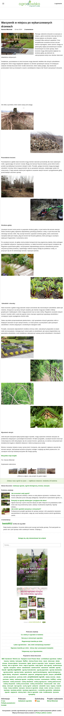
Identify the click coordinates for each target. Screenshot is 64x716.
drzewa (40, 486)
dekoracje (51, 661)
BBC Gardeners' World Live (11, 659)
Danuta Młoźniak (7, 29)
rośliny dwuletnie (27, 681)
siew (58, 684)
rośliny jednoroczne (54, 681)
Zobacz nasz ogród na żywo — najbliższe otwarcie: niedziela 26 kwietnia (32, 481)
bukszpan (19, 661)
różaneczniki (48, 684)
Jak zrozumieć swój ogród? (20, 493)
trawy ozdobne (13, 688)
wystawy (7, 690)
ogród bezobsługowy (40, 672)
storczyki (10, 686)
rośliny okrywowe (9, 684)
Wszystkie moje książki (9, 456)
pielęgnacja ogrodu (41, 674)
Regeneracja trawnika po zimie (32, 641)
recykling (30, 679)
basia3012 (7, 523)
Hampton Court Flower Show (30, 659)
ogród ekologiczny (31, 486)
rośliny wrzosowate (22, 684)
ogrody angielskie (14, 670)
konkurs (58, 663)
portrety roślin (22, 677)
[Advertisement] (32, 13)
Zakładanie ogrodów (25, 701)
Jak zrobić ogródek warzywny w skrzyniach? (26, 509)
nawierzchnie (35, 667)
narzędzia (12, 667)
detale (58, 661)
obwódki (52, 667)
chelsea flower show (35, 661)
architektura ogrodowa (48, 659)
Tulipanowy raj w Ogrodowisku (32, 651)
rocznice (37, 679)
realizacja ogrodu (18, 486)
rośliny (53, 679)
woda (46, 688)
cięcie (45, 661)
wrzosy (51, 688)
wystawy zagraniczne (29, 690)
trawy (5, 688)
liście (21, 665)
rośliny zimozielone (36, 684)
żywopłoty (31, 694)
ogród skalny (6, 674)
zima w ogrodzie (32, 692)
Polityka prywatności (8, 703)
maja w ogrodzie (28, 665)
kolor (46, 663)
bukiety (12, 661)
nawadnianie (26, 667)
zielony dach (22, 692)
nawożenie (44, 667)
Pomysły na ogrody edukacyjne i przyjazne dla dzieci (29, 500)
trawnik (58, 686)
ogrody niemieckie (55, 670)
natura (19, 667)
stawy (4, 686)
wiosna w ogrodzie (32, 688)
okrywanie (15, 674)
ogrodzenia (28, 672)
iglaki (29, 663)
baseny (6, 661)
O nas (3, 701)
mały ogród (39, 665)
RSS (37, 701)
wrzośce (57, 688)
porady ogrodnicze (10, 677)
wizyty (41, 688)
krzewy (4, 665)
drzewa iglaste (13, 663)
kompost (52, 663)
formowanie (22, 663)
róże (54, 684)
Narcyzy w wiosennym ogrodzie (32, 638)
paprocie (31, 674)
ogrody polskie (8, 672)
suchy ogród (27, 686)
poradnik (57, 674)
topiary (53, 686)
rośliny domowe (15, 681)
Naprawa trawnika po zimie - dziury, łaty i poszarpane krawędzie (32, 648)
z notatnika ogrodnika (45, 690)
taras (48, 686)
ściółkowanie (47, 692)
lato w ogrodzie (13, 665)
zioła (40, 692)
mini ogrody (48, 665)
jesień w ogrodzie (38, 663)
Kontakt (3, 705)
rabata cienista (50, 677)
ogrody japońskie (43, 670)
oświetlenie (23, 674)
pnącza (51, 674)
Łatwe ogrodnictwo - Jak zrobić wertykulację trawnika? (32, 645)
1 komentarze (28, 29)
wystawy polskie (16, 690)
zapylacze (14, 692)
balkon (59, 659)
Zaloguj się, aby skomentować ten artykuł (32, 538)
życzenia (56, 692)
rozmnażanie (45, 679)
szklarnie (35, 686)
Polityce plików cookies (44, 713)
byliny (25, 661)
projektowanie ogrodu (36, 677)
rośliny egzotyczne (40, 681)
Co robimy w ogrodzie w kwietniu (32, 635)
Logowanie (58, 3)
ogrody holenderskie (29, 670)
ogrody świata (19, 672)
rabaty (12, 679)
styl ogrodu (18, 686)
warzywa (47, 486)
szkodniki (42, 686)
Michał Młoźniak (52, 701)
